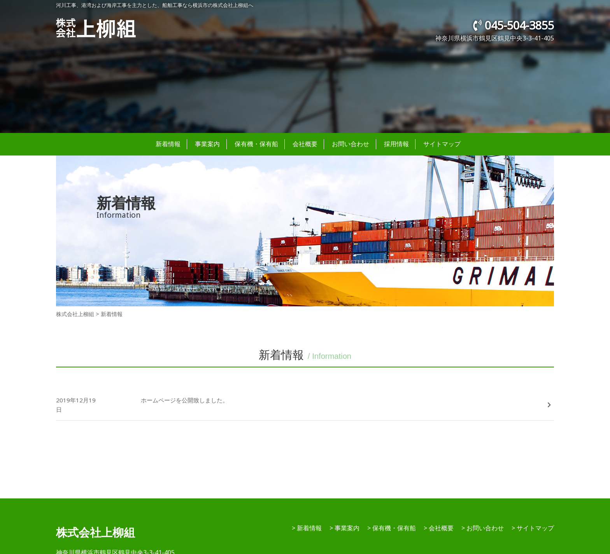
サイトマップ (442, 144)
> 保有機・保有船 (391, 528)
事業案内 (207, 144)
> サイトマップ (533, 528)
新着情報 (168, 144)
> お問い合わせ (482, 528)
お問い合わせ (350, 144)
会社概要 (305, 144)
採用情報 (396, 144)
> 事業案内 (344, 528)
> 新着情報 (307, 528)
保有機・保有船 (256, 144)
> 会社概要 (439, 528)
